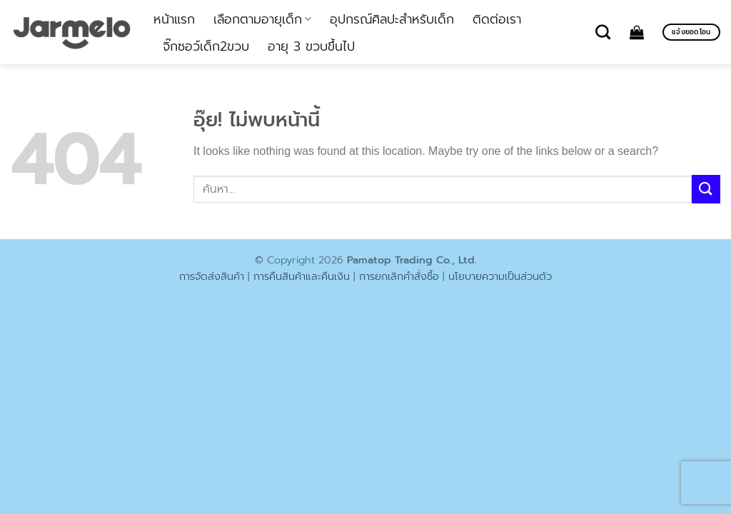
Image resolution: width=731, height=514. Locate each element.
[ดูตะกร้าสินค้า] (637, 32)
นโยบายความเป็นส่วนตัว (500, 276)
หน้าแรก (174, 19)
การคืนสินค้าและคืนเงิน (301, 276)
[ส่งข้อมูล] (706, 189)
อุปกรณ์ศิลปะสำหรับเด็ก (392, 19)
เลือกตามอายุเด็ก (262, 19)
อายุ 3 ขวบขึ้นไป (311, 46)
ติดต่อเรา (497, 19)
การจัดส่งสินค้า (211, 276)
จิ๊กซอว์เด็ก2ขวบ (206, 46)
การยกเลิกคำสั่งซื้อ (399, 276)
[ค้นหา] (602, 32)
